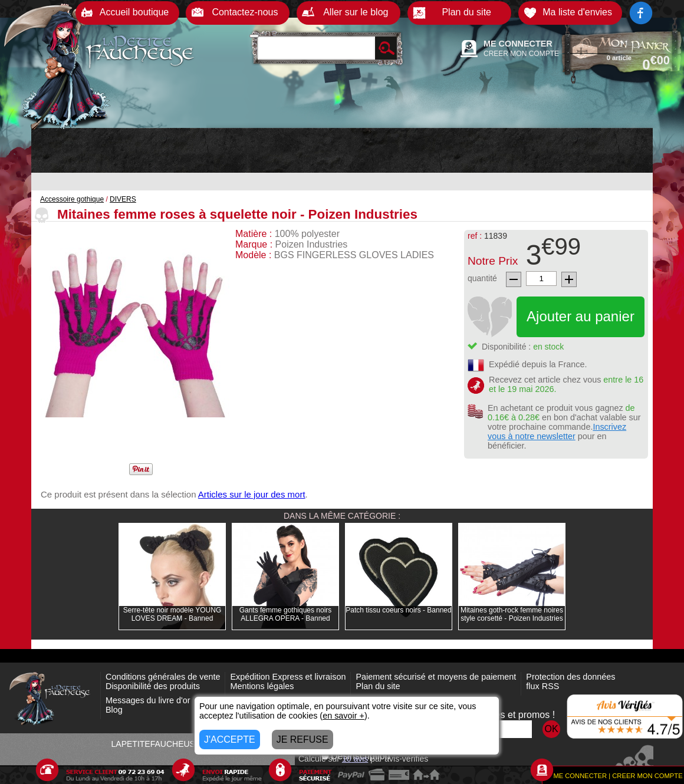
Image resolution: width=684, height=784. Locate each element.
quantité (482, 278)
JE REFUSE (302, 739)
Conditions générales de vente (163, 676)
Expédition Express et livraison (288, 676)
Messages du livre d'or (148, 700)
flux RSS (542, 686)
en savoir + (343, 715)
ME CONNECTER (518, 43)
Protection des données (570, 676)
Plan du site (378, 686)
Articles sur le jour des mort (251, 494)
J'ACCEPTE (229, 739)
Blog (114, 709)
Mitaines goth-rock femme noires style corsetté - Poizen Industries (512, 614)
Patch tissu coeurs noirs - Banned (398, 610)
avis (355, 758)
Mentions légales (262, 686)
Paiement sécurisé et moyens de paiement (436, 676)
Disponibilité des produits (153, 686)
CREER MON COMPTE (521, 54)
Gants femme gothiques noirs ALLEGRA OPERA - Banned (285, 614)
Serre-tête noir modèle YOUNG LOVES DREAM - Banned (172, 614)
